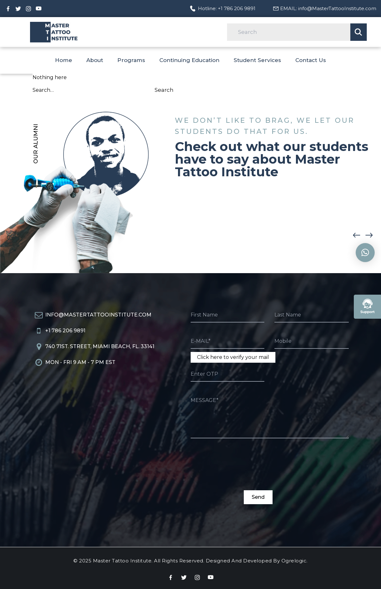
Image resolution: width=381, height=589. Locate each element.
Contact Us (310, 60)
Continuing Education (189, 60)
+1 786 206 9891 (65, 331)
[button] (373, 235)
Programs (131, 60)
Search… (43, 90)
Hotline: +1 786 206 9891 (226, 8)
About (94, 60)
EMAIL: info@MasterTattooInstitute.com (328, 8)
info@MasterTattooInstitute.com (98, 315)
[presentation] (239, 467)
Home (63, 60)
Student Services (257, 60)
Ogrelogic (294, 561)
